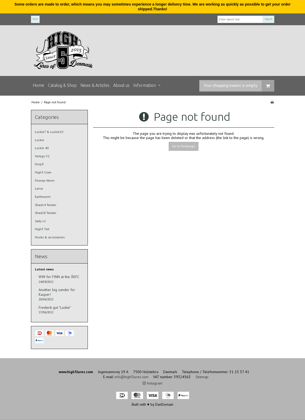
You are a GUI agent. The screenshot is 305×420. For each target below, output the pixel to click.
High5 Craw (43, 172)
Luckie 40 (42, 148)
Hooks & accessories (50, 237)
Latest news (44, 269)
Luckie (39, 140)
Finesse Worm (44, 180)
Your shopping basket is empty (239, 86)
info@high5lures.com (131, 376)
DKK (35, 19)
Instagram (152, 383)
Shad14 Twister (45, 205)
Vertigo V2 (42, 156)
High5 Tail (42, 229)
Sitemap (201, 376)
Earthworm (43, 197)
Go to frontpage (183, 146)
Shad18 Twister (45, 213)
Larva (39, 188)
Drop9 (39, 164)
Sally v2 (40, 221)
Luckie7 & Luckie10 (49, 132)
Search (268, 19)
